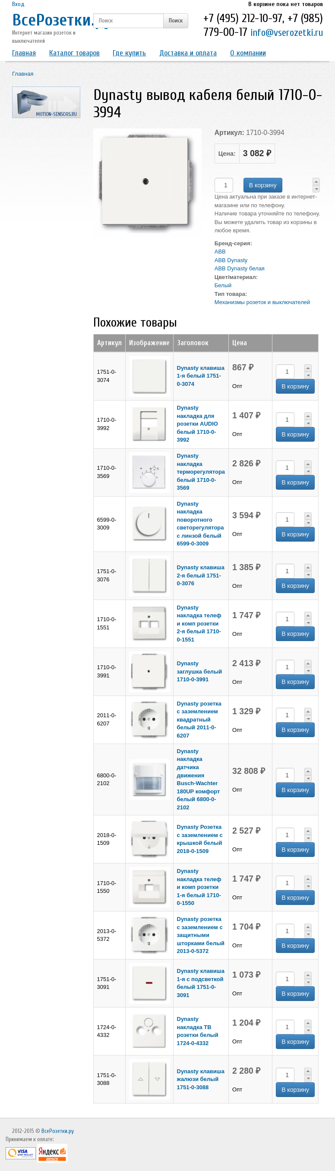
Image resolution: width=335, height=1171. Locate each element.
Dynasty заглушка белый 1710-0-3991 (199, 671)
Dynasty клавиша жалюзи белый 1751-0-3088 (200, 1079)
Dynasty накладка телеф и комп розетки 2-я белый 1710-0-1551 (199, 623)
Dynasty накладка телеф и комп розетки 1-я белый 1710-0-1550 (199, 887)
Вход (18, 4)
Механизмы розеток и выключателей (262, 302)
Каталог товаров (74, 53)
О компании (248, 53)
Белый (223, 285)
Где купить (129, 53)
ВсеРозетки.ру (61, 20)
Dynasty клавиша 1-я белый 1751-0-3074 (200, 376)
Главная (24, 53)
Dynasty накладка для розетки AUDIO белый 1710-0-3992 (197, 423)
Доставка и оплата (188, 53)
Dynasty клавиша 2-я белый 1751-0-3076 (200, 575)
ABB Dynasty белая (240, 268)
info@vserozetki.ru (286, 32)
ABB (220, 251)
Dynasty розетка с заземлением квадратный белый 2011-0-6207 (199, 719)
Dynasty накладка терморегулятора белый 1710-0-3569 (201, 471)
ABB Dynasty (231, 260)
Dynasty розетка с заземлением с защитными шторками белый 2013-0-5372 (200, 935)
